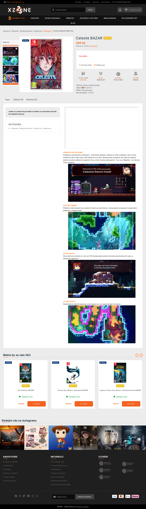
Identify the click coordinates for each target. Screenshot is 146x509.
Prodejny (87, 2)
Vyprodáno (83, 56)
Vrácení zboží (9, 477)
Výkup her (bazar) (58, 473)
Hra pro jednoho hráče (91, 85)
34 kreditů (93, 46)
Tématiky (70, 18)
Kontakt (78, 2)
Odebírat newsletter (84, 497)
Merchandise (110, 18)
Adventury (47, 128)
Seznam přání (85, 65)
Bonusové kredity (10, 473)
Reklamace (56, 469)
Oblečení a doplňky (89, 18)
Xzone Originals (52, 18)
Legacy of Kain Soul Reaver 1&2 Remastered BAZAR (120, 390)
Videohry (35, 18)
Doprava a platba (10, 462)
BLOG (73, 23)
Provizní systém (57, 477)
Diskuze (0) (18, 99)
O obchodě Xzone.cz (59, 465)
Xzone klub (8, 465)
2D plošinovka (87, 90)
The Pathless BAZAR (26, 390)
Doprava (96, 2)
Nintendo (14, 128)
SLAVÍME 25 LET (17, 18)
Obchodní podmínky (59, 481)
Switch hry (38, 128)
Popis (7, 99)
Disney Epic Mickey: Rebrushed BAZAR (73, 390)
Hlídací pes (99, 65)
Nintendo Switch (26, 128)
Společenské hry (129, 18)
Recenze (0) (31, 99)
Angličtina (87, 88)
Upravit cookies (9, 481)
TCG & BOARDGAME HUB (121, 2)
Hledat (90, 10)
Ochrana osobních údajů (60, 484)
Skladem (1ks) (27, 396)
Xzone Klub (105, 2)
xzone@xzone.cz (14, 2)
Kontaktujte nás (57, 462)
